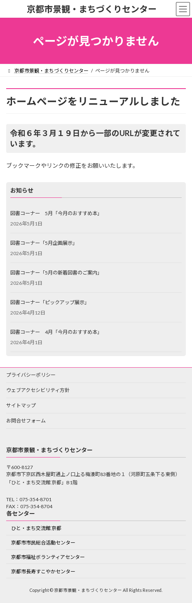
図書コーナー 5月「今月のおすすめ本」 (56, 213)
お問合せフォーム (26, 421)
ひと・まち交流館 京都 (36, 529)
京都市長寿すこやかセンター (43, 571)
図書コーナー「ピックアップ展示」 (49, 302)
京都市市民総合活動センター (43, 543)
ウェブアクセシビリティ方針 (38, 390)
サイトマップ (21, 405)
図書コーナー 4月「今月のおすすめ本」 (56, 331)
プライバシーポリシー (31, 375)
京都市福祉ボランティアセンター (48, 557)
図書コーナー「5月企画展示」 (43, 242)
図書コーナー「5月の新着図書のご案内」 (56, 272)
